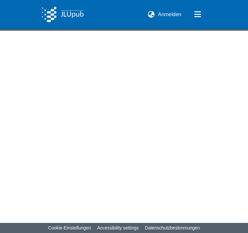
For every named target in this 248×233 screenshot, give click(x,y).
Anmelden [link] (170, 14)
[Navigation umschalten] (197, 14)
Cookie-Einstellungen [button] (69, 227)
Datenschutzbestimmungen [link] (172, 227)
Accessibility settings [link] (118, 227)
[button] (62, 14)
